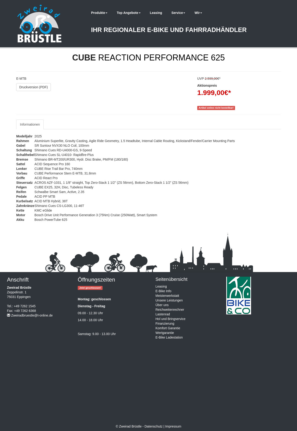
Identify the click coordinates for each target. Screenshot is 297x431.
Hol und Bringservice (170, 319)
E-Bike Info (163, 291)
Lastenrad (162, 314)
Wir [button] (198, 13)
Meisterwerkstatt (167, 296)
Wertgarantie (164, 333)
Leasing (156, 13)
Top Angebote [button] (129, 13)
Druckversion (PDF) (33, 87)
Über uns (162, 305)
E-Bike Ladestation (169, 337)
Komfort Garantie (167, 328)
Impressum (173, 426)
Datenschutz (154, 426)
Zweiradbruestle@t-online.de (32, 315)
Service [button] (178, 13)
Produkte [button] (99, 13)
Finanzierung (164, 323)
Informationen (30, 124)
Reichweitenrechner (169, 309)
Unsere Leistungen (169, 300)
